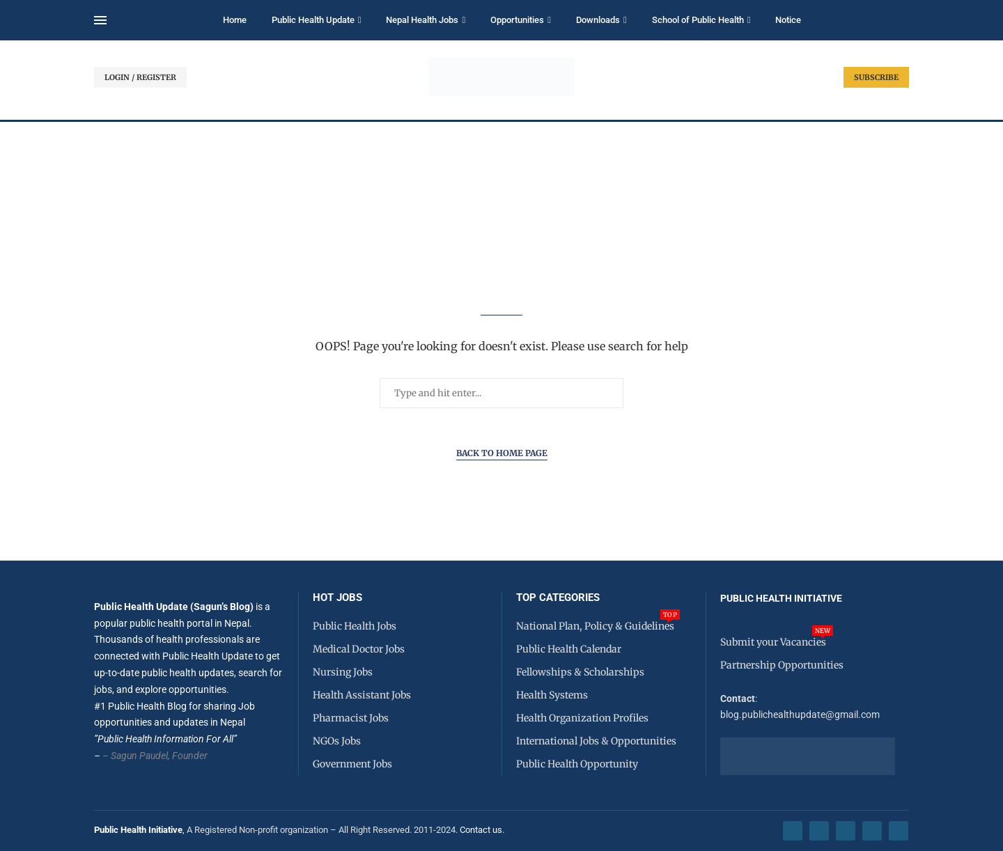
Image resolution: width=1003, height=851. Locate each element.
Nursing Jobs (343, 672)
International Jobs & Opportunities (596, 741)
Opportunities (517, 20)
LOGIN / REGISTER (140, 77)
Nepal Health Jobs (422, 20)
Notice (788, 20)
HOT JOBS (337, 598)
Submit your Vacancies (773, 642)
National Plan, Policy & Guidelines (595, 626)
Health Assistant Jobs (362, 695)
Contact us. (483, 830)
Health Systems (552, 695)
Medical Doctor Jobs (359, 649)
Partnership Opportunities (781, 665)
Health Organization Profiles (582, 718)
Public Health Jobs (354, 626)
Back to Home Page (501, 453)
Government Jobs (352, 764)
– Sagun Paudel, (136, 755)
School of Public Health (698, 20)
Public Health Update (313, 20)
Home (235, 20)
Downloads (598, 20)
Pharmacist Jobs (351, 718)
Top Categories (558, 598)
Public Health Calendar (568, 649)
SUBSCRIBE (876, 77)
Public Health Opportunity (577, 764)
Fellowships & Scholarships (580, 672)
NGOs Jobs (337, 741)
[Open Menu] (100, 20)
